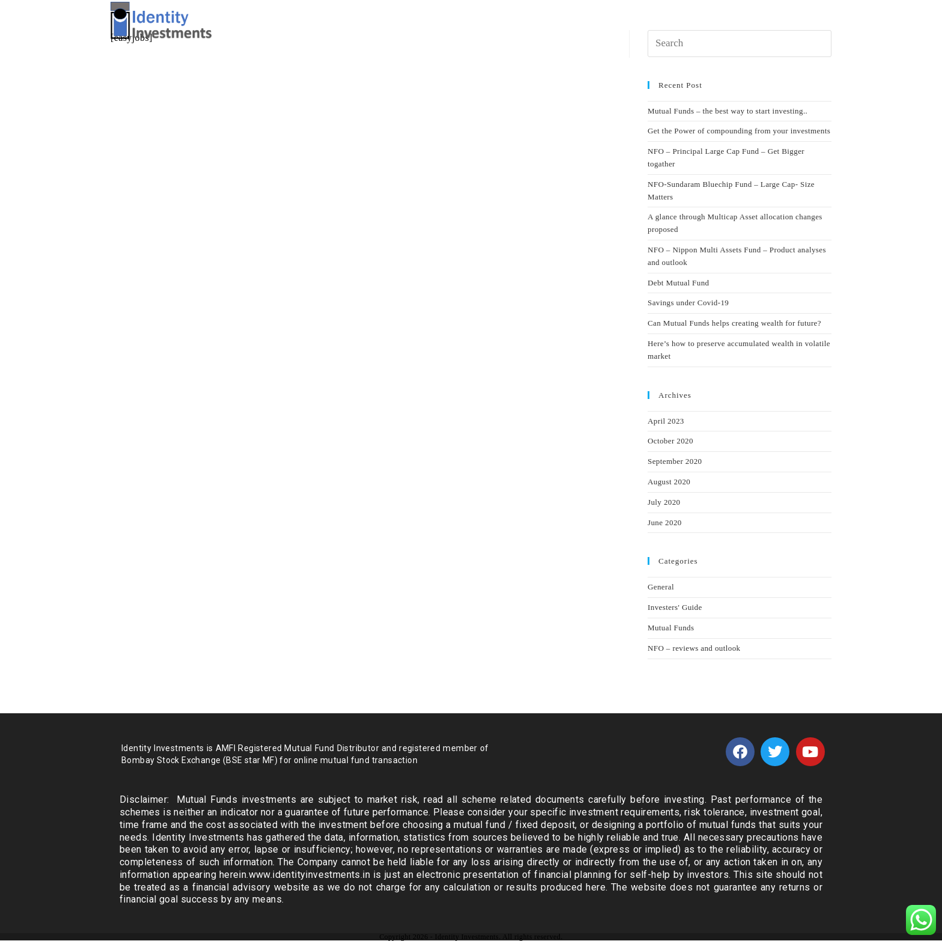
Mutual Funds (671, 627)
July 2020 (664, 502)
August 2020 (669, 481)
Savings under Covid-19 (688, 302)
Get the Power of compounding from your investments (739, 130)
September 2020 (675, 461)
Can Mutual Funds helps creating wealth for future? (734, 322)
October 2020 (670, 440)
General (661, 586)
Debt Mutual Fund (678, 282)
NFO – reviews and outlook (694, 648)
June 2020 (665, 522)
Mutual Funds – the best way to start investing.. (727, 110)
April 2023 (666, 420)
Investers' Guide (675, 607)
